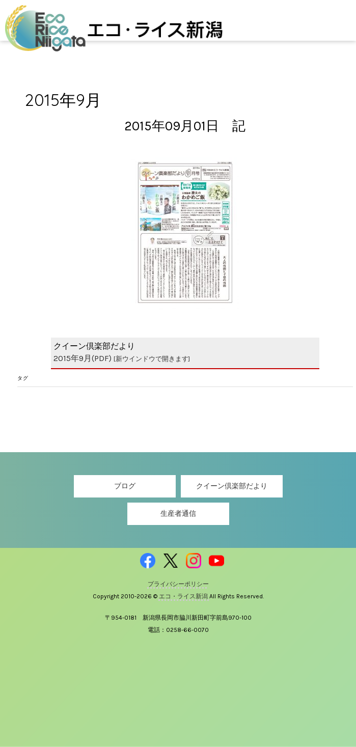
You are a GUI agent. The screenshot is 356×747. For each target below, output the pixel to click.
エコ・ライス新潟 (184, 596)
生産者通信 (178, 513)
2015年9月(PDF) (121, 358)
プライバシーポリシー (178, 584)
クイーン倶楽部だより (231, 486)
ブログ (124, 486)
